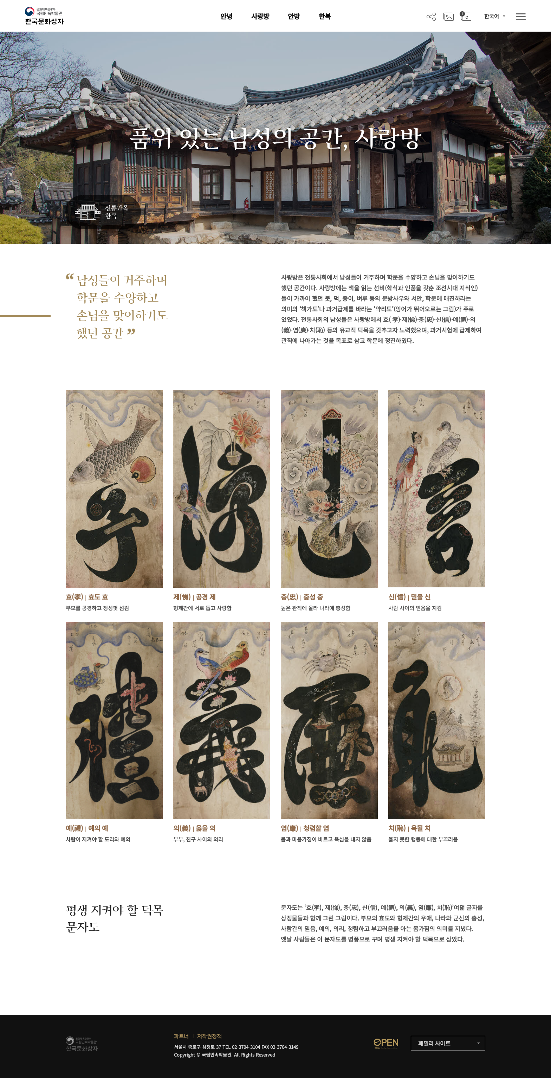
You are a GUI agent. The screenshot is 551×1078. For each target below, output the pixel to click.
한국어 (491, 16)
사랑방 (260, 16)
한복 (325, 16)
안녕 (226, 16)
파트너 (181, 1036)
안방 (294, 16)
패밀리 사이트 (434, 1043)
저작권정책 (209, 1036)
